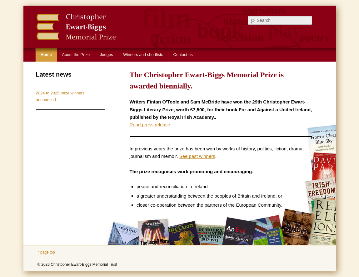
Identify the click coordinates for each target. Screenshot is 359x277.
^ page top (46, 252)
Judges (106, 54)
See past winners (197, 156)
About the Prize (76, 54)
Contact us (183, 54)
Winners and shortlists (143, 54)
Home (46, 54)
